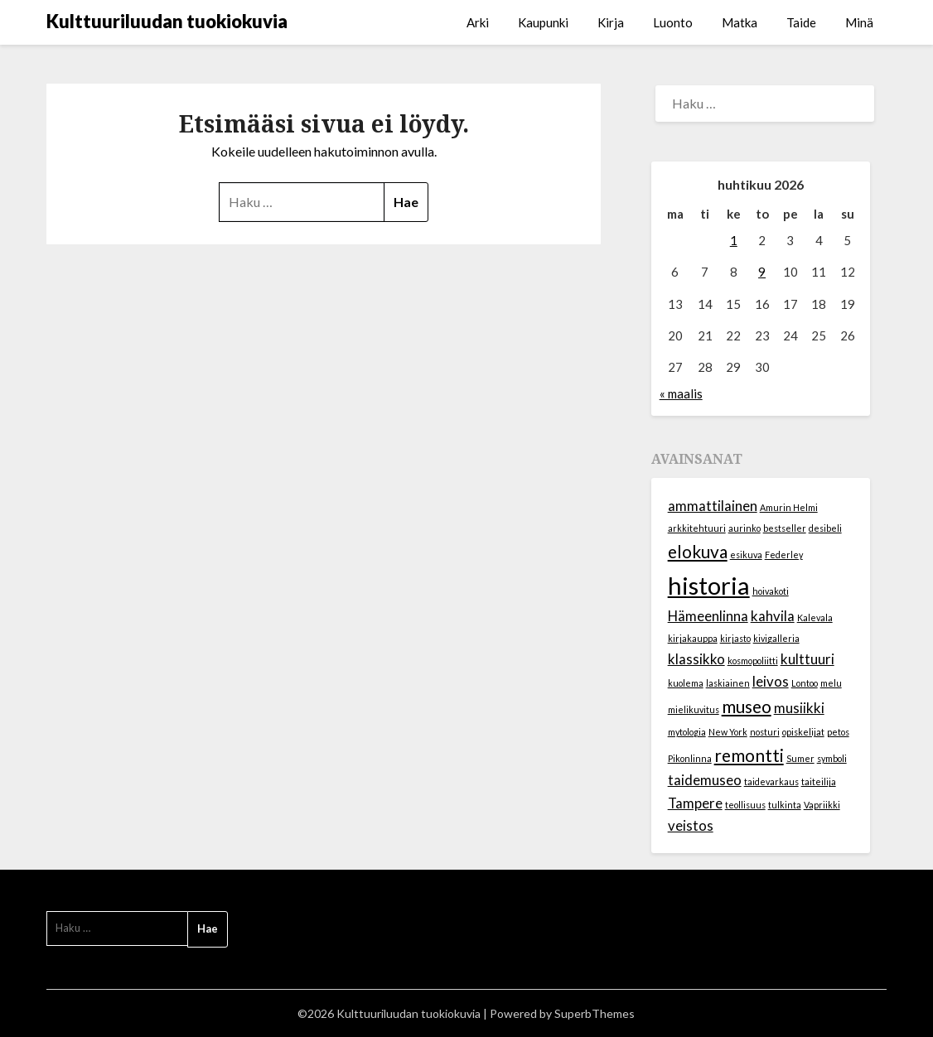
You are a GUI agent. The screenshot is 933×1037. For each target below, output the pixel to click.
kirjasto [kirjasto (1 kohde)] (735, 638)
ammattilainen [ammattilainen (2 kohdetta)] (712, 505)
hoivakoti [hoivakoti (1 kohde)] (770, 591)
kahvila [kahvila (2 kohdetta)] (773, 616)
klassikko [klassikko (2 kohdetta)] (696, 659)
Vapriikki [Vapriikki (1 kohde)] (822, 804)
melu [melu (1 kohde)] (831, 683)
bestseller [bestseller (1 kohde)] (784, 528)
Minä (859, 22)
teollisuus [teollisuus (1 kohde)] (745, 804)
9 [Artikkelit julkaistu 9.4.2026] (762, 271)
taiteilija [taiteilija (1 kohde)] (818, 781)
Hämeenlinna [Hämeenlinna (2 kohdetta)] (708, 616)
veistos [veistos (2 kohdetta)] (690, 825)
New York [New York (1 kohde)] (727, 731)
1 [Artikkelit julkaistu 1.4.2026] (733, 240)
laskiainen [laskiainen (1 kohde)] (728, 683)
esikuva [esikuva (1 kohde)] (746, 554)
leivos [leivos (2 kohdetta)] (770, 681)
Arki (477, 22)
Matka (739, 22)
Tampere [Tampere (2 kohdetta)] (695, 803)
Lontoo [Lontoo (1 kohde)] (804, 683)
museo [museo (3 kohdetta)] (746, 706)
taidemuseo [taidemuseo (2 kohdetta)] (705, 780)
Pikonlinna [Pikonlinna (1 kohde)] (690, 758)
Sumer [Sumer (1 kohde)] (800, 758)
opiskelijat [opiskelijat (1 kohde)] (803, 731)
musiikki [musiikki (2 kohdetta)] (799, 707)
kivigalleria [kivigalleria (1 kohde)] (776, 638)
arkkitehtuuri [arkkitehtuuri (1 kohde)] (697, 528)
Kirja (610, 22)
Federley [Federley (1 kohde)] (784, 554)
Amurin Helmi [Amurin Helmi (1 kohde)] (789, 507)
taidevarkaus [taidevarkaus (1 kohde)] (771, 781)
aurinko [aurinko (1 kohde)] (744, 528)
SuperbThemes (594, 1013)
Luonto (673, 22)
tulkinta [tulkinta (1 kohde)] (784, 804)
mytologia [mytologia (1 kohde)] (687, 731)
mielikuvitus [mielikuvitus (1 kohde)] (693, 709)
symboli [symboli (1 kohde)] (832, 758)
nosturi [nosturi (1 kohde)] (765, 731)
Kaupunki (543, 22)
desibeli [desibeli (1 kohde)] (825, 528)
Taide (801, 22)
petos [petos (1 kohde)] (838, 731)
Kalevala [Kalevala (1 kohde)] (815, 617)
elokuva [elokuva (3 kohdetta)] (698, 551)
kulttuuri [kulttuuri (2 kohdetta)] (807, 659)
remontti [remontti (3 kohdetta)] (749, 755)
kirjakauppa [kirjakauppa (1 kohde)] (693, 638)
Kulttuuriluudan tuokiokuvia (167, 21)
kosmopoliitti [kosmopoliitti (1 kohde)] (753, 660)
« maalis (681, 393)
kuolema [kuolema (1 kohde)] (685, 683)
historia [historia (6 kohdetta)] (709, 585)
